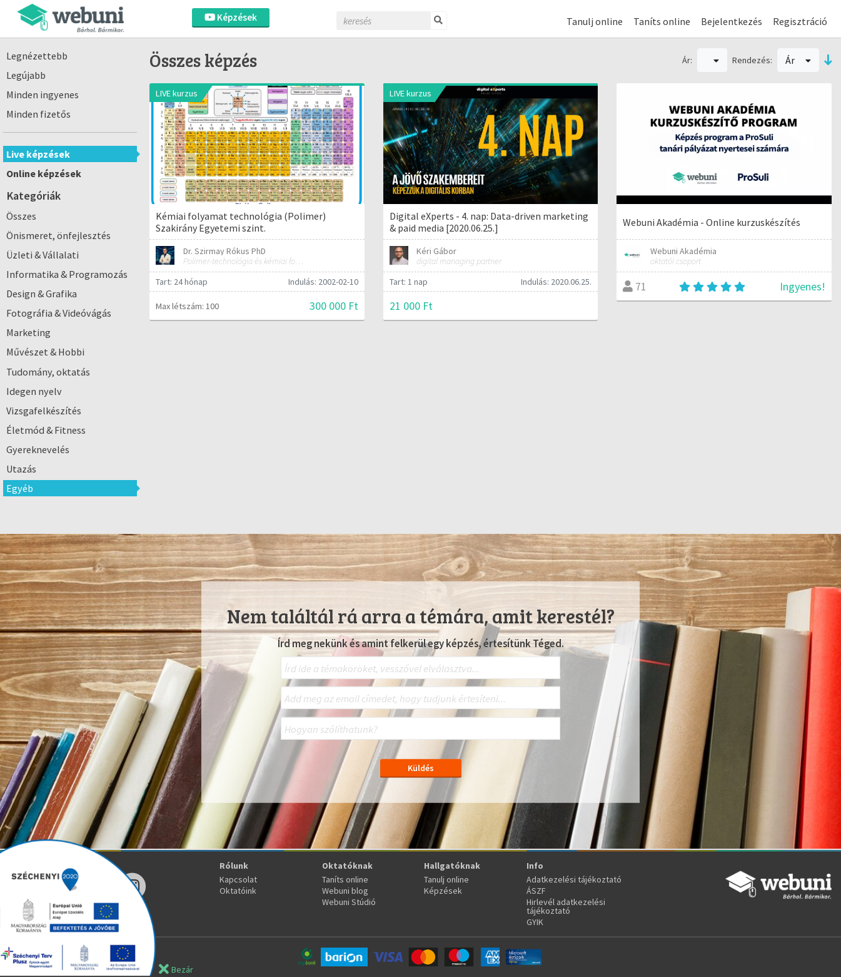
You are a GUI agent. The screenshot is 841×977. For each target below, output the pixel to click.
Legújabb (26, 75)
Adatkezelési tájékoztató (574, 879)
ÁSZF (536, 890)
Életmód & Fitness (46, 430)
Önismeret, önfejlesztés (58, 235)
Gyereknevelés (37, 449)
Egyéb (19, 488)
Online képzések (43, 173)
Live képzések (38, 154)
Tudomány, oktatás (48, 372)
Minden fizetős (38, 114)
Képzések (230, 17)
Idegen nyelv (34, 391)
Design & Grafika (41, 293)
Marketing (28, 332)
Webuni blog (345, 890)
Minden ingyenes (42, 94)
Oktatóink (237, 890)
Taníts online (661, 21)
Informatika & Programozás (67, 274)
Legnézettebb (37, 55)
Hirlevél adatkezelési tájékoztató (565, 906)
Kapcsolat (238, 879)
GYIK (534, 922)
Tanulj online (595, 21)
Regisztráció (800, 21)
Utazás (21, 469)
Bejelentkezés (731, 21)
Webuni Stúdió (349, 902)
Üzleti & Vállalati (42, 254)
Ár (798, 60)
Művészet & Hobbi (45, 351)
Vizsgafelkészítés (43, 410)
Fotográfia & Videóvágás (58, 313)
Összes (21, 216)
